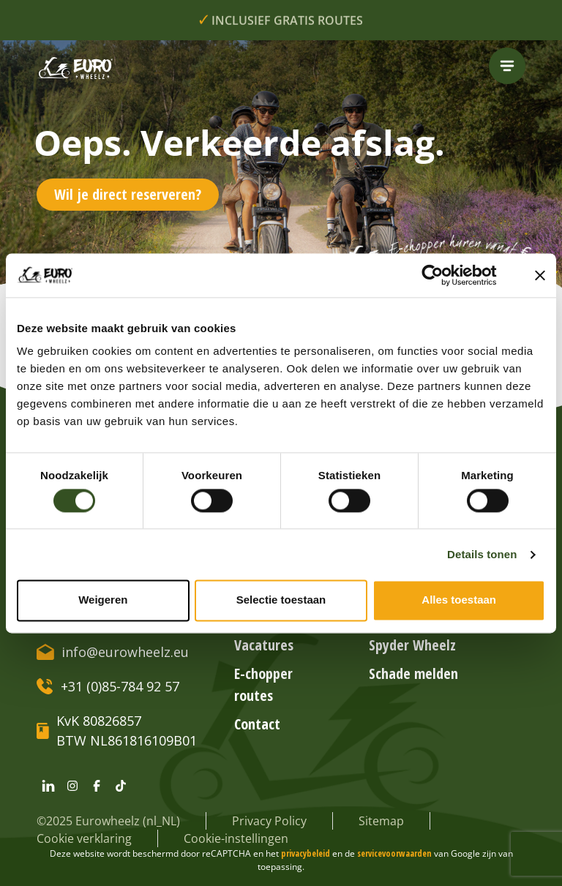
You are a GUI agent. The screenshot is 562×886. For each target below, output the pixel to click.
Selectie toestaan (281, 600)
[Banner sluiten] (540, 275)
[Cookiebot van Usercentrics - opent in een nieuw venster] (444, 275)
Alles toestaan (459, 600)
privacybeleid (306, 853)
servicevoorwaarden (395, 853)
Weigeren (102, 600)
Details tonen (482, 554)
